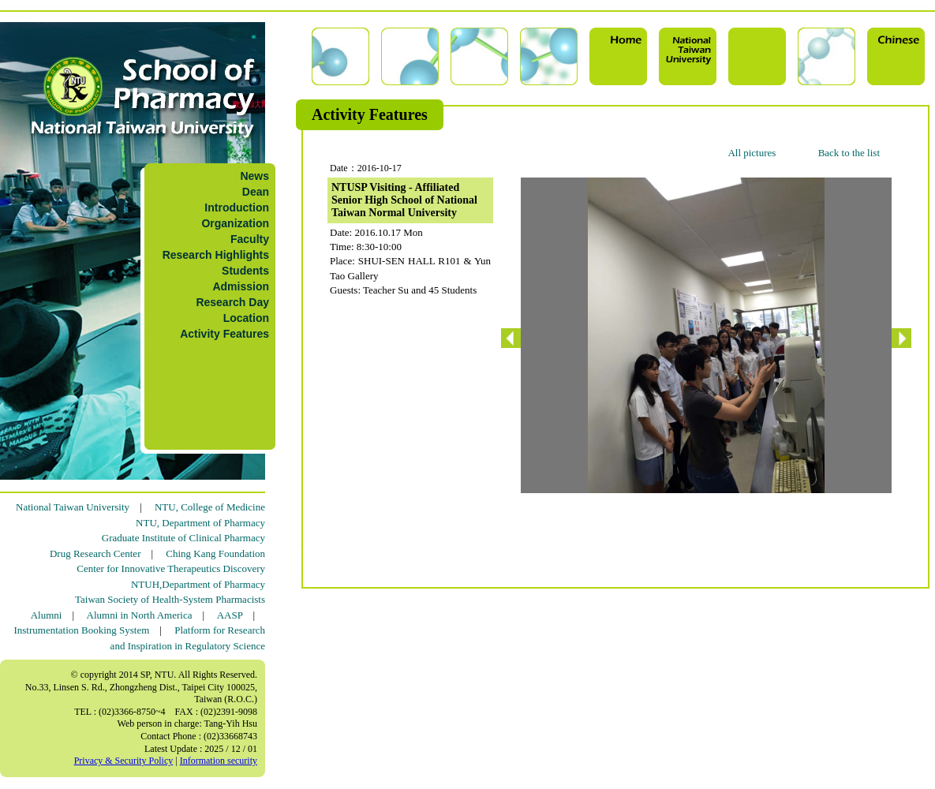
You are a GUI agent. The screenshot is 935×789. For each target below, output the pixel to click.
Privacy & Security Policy (124, 760)
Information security (218, 760)
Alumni (46, 615)
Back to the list (849, 153)
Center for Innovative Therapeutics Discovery (171, 568)
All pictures (751, 153)
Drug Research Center (95, 553)
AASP (230, 615)
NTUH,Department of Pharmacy (198, 584)
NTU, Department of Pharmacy (200, 523)
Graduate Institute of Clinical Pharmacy (183, 538)
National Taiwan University (72, 507)
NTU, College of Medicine (210, 507)
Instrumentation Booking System (81, 630)
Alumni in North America (140, 615)
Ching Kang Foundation (215, 553)
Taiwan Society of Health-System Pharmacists (170, 599)
